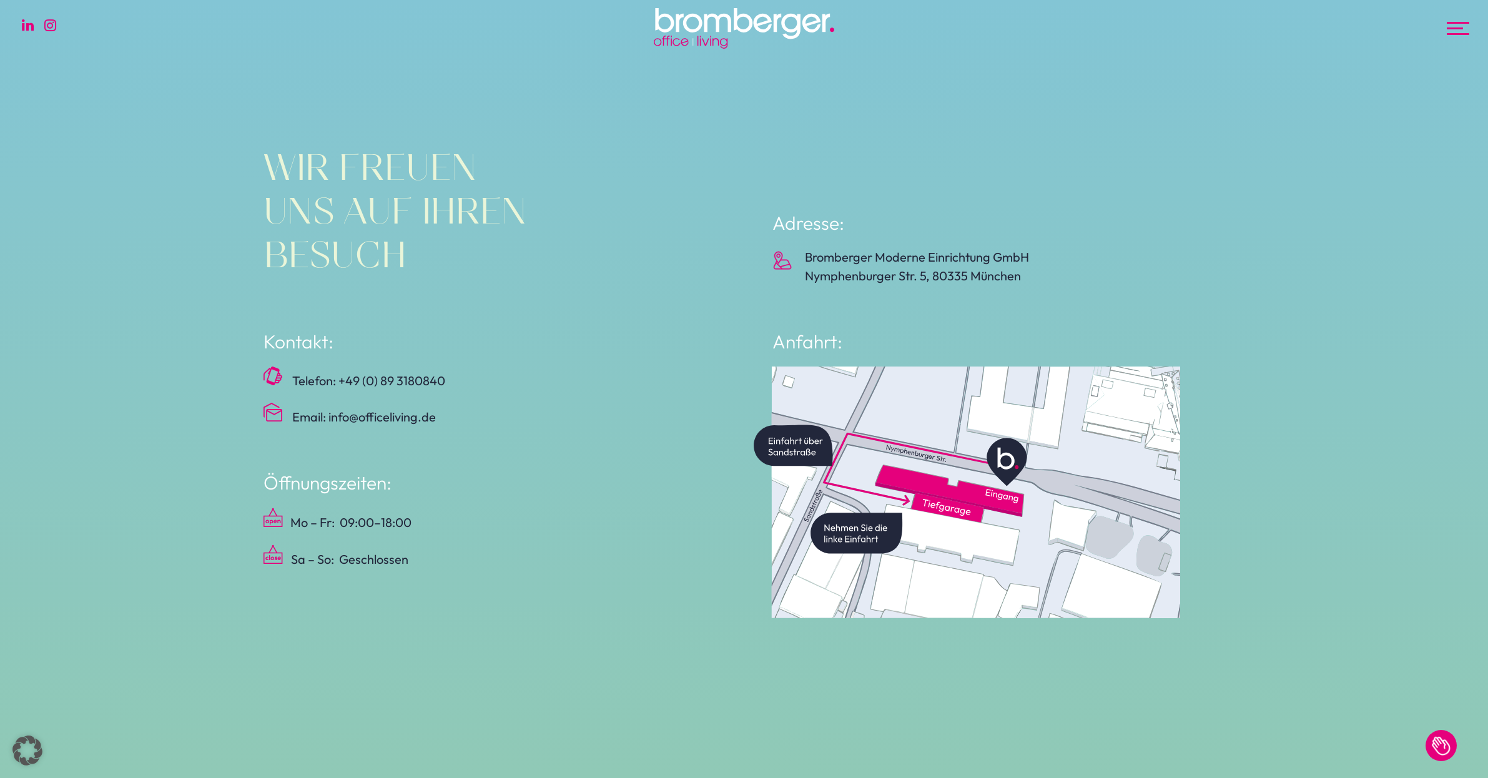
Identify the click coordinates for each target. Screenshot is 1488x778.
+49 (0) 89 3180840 (391, 380)
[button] (27, 750)
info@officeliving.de (382, 417)
